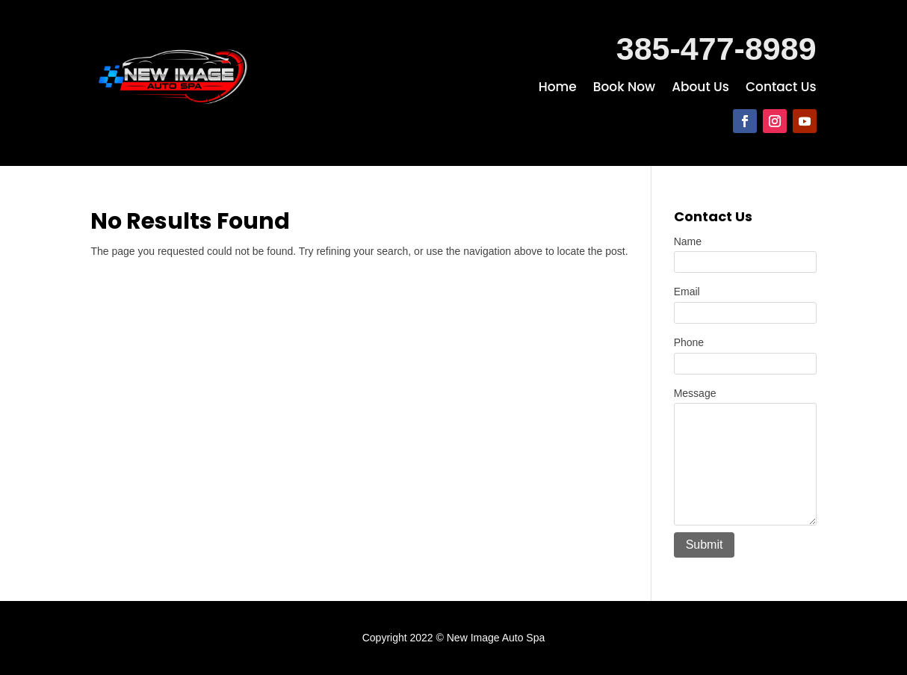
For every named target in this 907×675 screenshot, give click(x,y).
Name (688, 241)
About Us (700, 88)
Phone (689, 342)
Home (558, 88)
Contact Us (781, 88)
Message (695, 393)
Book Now (624, 88)
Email (687, 292)
